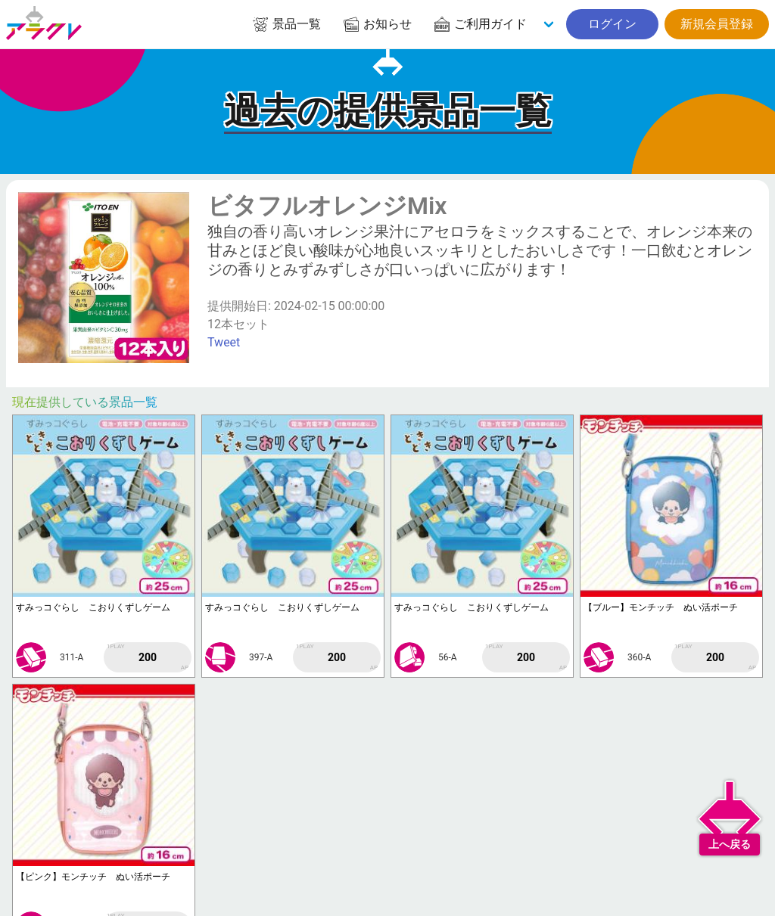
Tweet (223, 342)
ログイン (612, 24)
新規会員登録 (716, 24)
